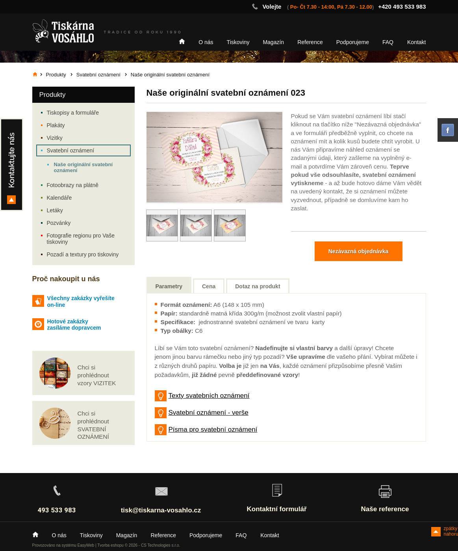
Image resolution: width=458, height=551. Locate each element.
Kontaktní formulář (276, 509)
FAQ (387, 42)
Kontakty (11, 164)
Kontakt (416, 42)
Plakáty (56, 125)
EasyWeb (86, 545)
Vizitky (55, 138)
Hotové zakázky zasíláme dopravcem (74, 324)
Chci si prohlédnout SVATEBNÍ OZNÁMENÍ (93, 425)
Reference (310, 42)
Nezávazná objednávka (358, 251)
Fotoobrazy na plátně (73, 185)
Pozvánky (59, 223)
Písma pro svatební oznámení (213, 429)
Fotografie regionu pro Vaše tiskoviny (81, 238)
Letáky (55, 210)
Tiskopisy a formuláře (73, 112)
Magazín (273, 42)
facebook (447, 130)
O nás (205, 42)
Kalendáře (59, 198)
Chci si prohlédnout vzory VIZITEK (97, 375)
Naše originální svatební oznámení (83, 167)
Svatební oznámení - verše (208, 412)
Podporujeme (352, 42)
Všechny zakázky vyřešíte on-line (81, 301)
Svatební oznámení (71, 150)
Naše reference (385, 509)
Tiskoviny (238, 42)
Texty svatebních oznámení (209, 395)
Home (182, 41)
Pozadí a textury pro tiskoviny (83, 254)
